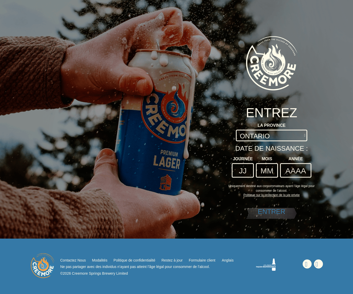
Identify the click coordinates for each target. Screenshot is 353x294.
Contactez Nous (73, 260)
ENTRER (271, 211)
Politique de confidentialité (134, 260)
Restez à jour (171, 260)
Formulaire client (202, 260)
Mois (267, 159)
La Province (272, 125)
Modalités (99, 260)
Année (296, 159)
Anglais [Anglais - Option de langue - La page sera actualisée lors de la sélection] (228, 260)
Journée (243, 159)
